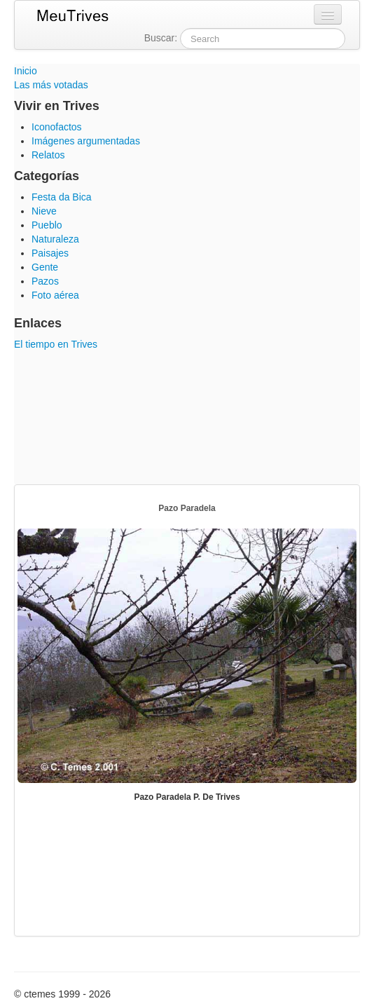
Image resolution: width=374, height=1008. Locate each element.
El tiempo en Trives (55, 344)
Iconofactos (57, 126)
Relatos (48, 155)
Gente (45, 267)
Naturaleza (55, 239)
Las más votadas (51, 84)
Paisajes (50, 253)
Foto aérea (55, 295)
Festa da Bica (62, 197)
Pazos (45, 281)
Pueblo (47, 225)
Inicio (25, 70)
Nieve (44, 211)
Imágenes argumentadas (86, 141)
